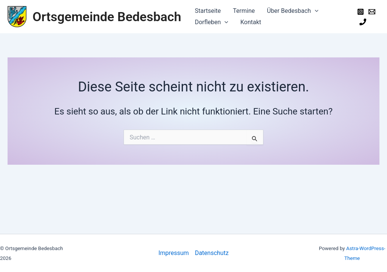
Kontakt (250, 22)
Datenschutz (212, 253)
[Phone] (362, 22)
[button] (315, 11)
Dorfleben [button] (211, 22)
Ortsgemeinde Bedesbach (107, 16)
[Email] (371, 11)
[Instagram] (360, 11)
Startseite (208, 10)
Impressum (173, 253)
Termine (244, 10)
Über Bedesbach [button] (292, 11)
